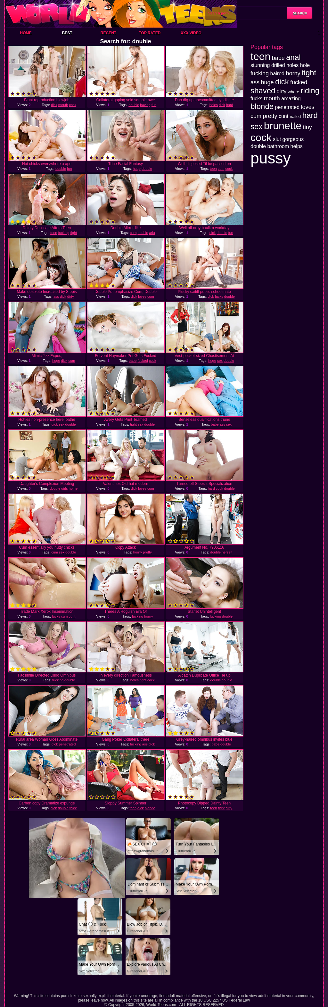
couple (227, 680)
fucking (64, 233)
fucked (142, 360)
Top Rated (149, 33)
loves (142, 296)
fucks (219, 296)
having (145, 105)
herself (227, 552)
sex (220, 360)
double (133, 105)
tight (73, 233)
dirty (70, 296)
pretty (147, 552)
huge (136, 169)
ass (56, 296)
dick (54, 105)
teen (213, 169)
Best (67, 33)
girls (64, 488)
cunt (72, 616)
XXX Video (191, 33)
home (73, 488)
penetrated (67, 744)
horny (137, 552)
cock (73, 105)
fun (154, 105)
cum (221, 169)
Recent (108, 33)
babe (132, 360)
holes (213, 105)
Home (26, 33)
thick (73, 808)
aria (152, 233)
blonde (150, 808)
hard (229, 105)
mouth (63, 105)
